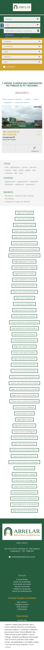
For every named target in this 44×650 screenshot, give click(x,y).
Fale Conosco (22, 602)
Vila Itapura (9, 196)
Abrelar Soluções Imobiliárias (12, 99)
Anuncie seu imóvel (22, 586)
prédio (21, 170)
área (21, 173)
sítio (15, 173)
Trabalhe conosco (22, 604)
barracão (33, 167)
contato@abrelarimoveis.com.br (23, 557)
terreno (25, 167)
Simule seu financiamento (22, 591)
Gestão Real (22, 620)
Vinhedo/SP (30, 184)
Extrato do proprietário (22, 582)
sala (34, 170)
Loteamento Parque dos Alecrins (17, 201)
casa (6, 167)
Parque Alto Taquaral (22, 103)
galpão (28, 170)
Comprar (28, 99)
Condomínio (10, 67)
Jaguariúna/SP (22, 181)
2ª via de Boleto (22, 579)
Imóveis (36, 99)
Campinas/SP (8, 103)
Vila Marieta (9, 199)
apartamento (15, 167)
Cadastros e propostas (22, 589)
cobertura (8, 173)
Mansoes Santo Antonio (24, 196)
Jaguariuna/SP (10, 181)
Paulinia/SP (34, 181)
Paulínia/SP (9, 184)
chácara (8, 170)
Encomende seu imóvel (22, 584)
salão (15, 170)
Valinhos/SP (19, 184)
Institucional (22, 609)
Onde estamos (22, 607)
